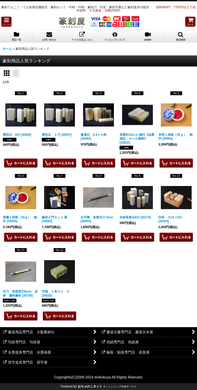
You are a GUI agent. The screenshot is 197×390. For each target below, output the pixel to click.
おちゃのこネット (90, 386)
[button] (6, 22)
